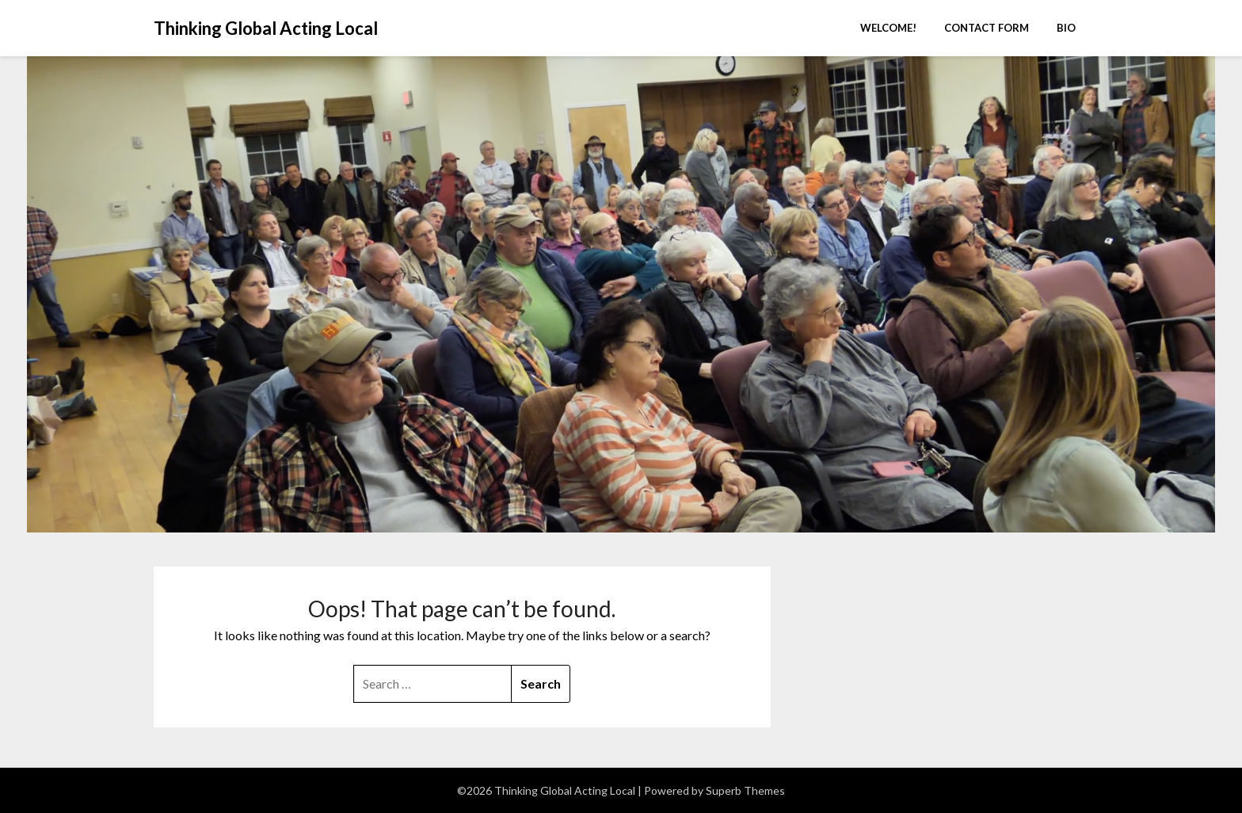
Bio (1066, 27)
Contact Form (986, 27)
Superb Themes (745, 790)
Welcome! (888, 27)
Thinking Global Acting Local (266, 28)
